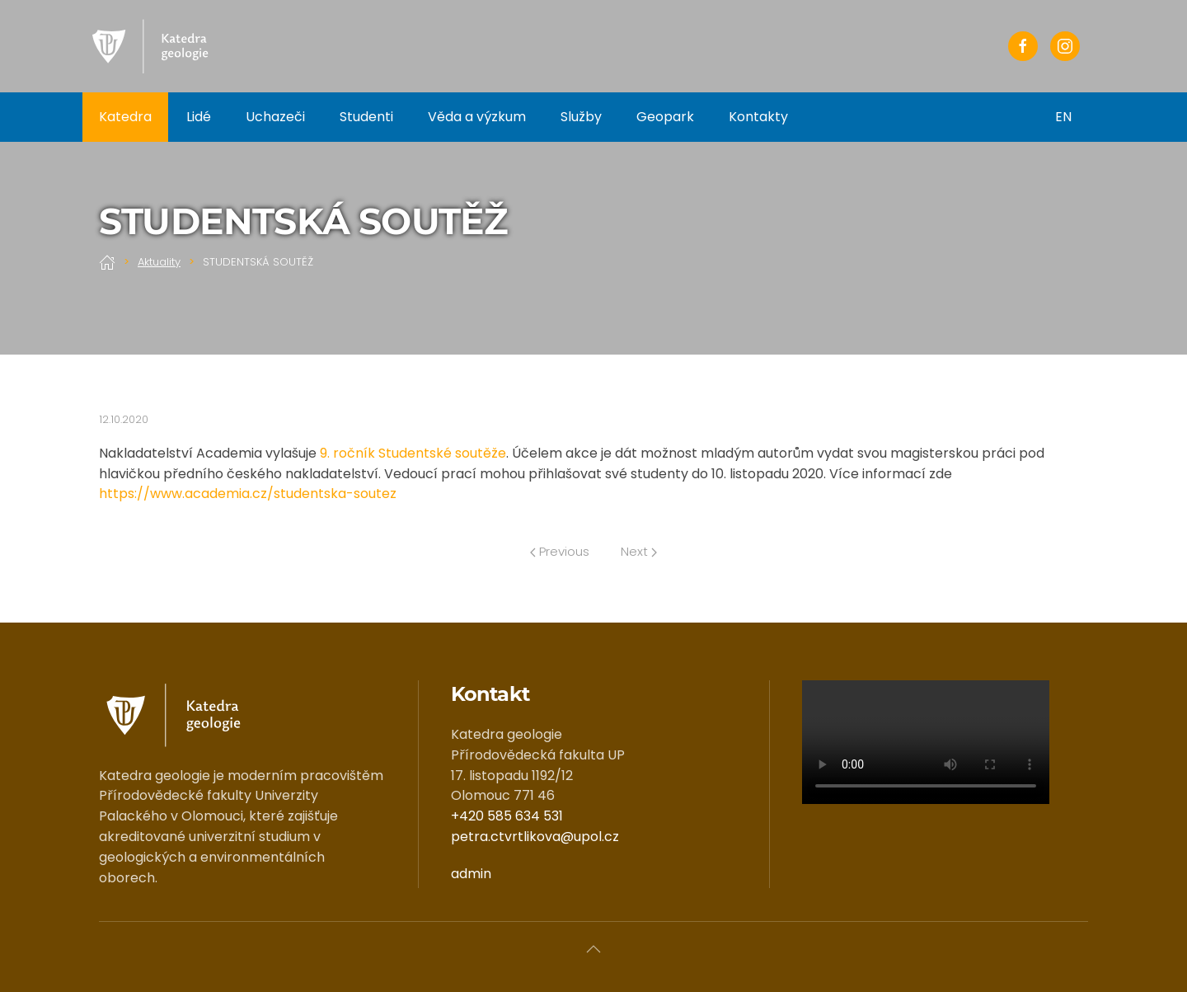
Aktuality (159, 262)
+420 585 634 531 (507, 815)
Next (639, 551)
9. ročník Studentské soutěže (413, 453)
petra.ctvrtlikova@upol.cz (535, 836)
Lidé (198, 116)
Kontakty (758, 116)
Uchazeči (275, 116)
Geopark (665, 116)
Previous (559, 551)
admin (471, 873)
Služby (581, 116)
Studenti (366, 116)
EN (1063, 116)
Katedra (125, 116)
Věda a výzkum (477, 116)
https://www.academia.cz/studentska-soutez (247, 493)
